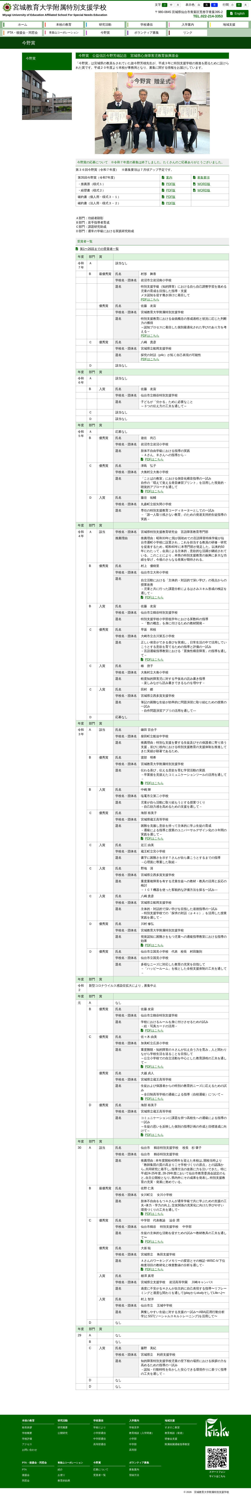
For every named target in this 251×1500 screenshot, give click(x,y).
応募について (100, 1469)
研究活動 (98, 25)
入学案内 (181, 25)
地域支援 (222, 25)
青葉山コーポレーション (62, 32)
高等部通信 (99, 1444)
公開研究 (63, 1433)
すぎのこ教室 (172, 1427)
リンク (181, 33)
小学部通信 (99, 1433)
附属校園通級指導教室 (177, 1444)
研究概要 (63, 1427)
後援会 (26, 1475)
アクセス (27, 1444)
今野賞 (98, 33)
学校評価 (27, 1438)
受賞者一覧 (99, 1475)
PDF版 (170, 184)
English (237, 13)
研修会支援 (171, 1438)
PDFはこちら (150, 299)
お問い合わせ (29, 1449)
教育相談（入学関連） (141, 1433)
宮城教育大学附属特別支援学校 (60, 7)
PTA (24, 1469)
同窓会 (26, 1480)
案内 (169, 177)
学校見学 (134, 1427)
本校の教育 (58, 25)
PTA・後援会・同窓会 (20, 33)
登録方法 (134, 1475)
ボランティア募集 (143, 33)
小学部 (133, 1438)
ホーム (15, 25)
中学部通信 (99, 1438)
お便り (61, 1475)
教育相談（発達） (175, 1433)
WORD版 (203, 184)
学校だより (99, 1427)
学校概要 (27, 1433)
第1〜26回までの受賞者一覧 (99, 248)
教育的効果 (64, 1480)
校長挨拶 (27, 1427)
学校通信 (140, 25)
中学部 (133, 1444)
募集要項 (203, 177)
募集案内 (134, 1469)
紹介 (60, 1469)
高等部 (133, 1449)
